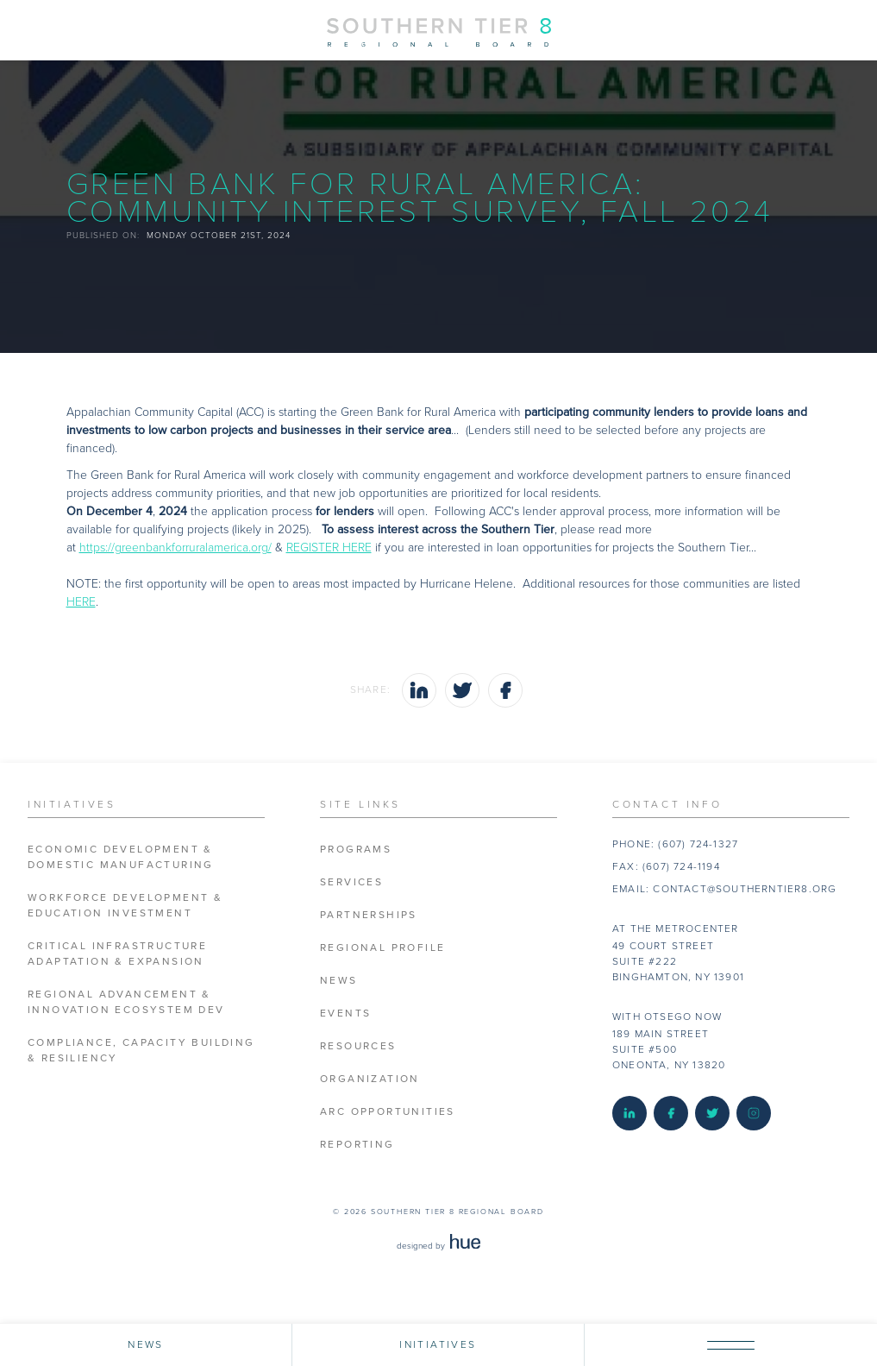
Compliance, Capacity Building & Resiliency (141, 1050)
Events (345, 1013)
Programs (356, 849)
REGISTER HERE (329, 547)
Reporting (357, 1144)
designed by (438, 1246)
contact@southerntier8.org (744, 889)
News (339, 980)
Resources (358, 1046)
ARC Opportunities (387, 1111)
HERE (81, 602)
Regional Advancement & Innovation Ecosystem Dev (126, 1002)
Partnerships (368, 915)
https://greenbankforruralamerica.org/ (175, 547)
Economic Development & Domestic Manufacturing (121, 857)
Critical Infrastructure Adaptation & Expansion (117, 954)
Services (351, 882)
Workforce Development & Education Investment (125, 905)
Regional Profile (382, 947)
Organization (370, 1079)
